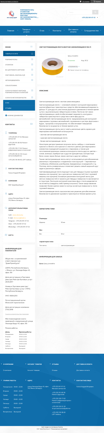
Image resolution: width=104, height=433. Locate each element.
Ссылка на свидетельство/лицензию (17, 314)
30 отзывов (85, 1)
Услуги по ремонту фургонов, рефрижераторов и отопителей (16, 91)
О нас (42, 30)
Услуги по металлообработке (15, 98)
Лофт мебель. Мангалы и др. (15, 75)
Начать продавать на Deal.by (9, 1)
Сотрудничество (91, 30)
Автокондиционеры (12, 80)
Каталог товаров (33, 370)
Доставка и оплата (73, 30)
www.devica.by (18, 215)
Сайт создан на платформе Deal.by (52, 427)
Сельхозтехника (11, 85)
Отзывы (8, 108)
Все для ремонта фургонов (15, 70)
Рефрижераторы (11, 59)
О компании (7, 370)
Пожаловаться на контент (59, 429)
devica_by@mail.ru (20, 218)
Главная (10, 30)
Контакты (57, 30)
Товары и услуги (26, 30)
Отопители (9, 65)
